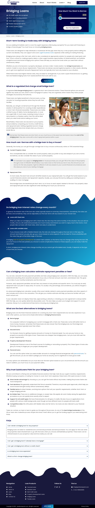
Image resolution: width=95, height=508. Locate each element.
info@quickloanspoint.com (80, 487)
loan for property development (23, 240)
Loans (62, 3)
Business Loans (31, 489)
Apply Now (82, 3)
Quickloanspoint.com (22, 506)
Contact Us (12, 497)
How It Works (51, 3)
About (42, 3)
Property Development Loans (36, 494)
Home (34, 3)
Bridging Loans (31, 497)
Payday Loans (31, 499)
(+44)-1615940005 (77, 490)
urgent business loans (46, 53)
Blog (69, 3)
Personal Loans (31, 487)
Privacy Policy (85, 506)
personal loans (79, 353)
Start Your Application (72, 28)
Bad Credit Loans (32, 492)
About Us (11, 489)
